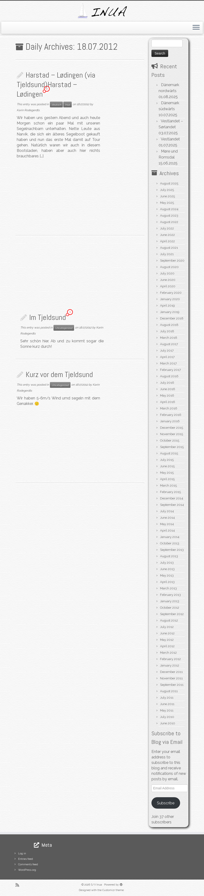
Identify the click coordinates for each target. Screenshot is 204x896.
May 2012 (167, 640)
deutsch (56, 104)
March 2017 (168, 363)
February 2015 (170, 492)
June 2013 (167, 569)
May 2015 (167, 472)
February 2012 (170, 659)
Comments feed (28, 864)
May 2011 (166, 710)
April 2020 (167, 286)
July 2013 (167, 562)
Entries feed (25, 859)
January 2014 (169, 537)
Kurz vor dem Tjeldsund (59, 374)
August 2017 (169, 344)
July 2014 (167, 511)
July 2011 (166, 697)
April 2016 (167, 402)
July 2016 (167, 382)
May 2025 (167, 202)
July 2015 (167, 460)
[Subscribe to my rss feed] (19, 884)
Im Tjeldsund (47, 317)
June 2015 (167, 466)
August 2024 (169, 209)
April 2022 (167, 241)
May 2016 (167, 395)
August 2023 (169, 215)
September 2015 (172, 447)
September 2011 (171, 685)
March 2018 (168, 337)
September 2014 (172, 505)
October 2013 (169, 543)
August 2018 (169, 325)
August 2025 (169, 183)
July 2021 (167, 254)
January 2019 (169, 312)
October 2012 (169, 607)
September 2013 (172, 550)
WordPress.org (27, 869)
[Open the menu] (196, 27)
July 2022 (167, 228)
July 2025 (167, 190)
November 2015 (171, 434)
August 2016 (169, 376)
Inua (67, 104)
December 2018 (171, 318)
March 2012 (168, 652)
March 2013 (168, 588)
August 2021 (169, 247)
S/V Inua (96, 884)
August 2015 (169, 453)
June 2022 (167, 235)
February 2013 (170, 595)
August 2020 (169, 267)
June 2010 (167, 723)
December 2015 (171, 427)
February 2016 (170, 415)
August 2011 (169, 691)
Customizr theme (113, 890)
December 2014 (171, 498)
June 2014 (167, 517)
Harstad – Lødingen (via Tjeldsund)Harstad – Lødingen (56, 84)
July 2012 (167, 627)
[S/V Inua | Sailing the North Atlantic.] (102, 10)
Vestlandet (170, 139)
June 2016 (167, 389)
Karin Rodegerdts (28, 110)
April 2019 (167, 305)
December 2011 (171, 672)
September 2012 (172, 614)
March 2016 (168, 408)
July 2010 (167, 717)
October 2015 (169, 440)
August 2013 (169, 556)
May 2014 (167, 524)
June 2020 (167, 280)
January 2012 (169, 665)
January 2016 (170, 421)
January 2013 (169, 601)
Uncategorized (63, 327)
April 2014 (167, 530)
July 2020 (167, 273)
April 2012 (167, 646)
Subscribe (165, 803)
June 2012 (167, 633)
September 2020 (172, 260)
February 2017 (170, 370)
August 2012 (169, 620)
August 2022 (169, 222)
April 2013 (167, 582)
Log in (22, 853)
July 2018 (167, 331)
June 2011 (167, 704)
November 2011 (171, 678)
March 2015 (168, 485)
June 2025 (167, 196)
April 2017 (167, 357)
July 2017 (167, 350)
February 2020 (171, 292)
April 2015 (167, 479)
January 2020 (170, 299)
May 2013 (167, 575)
